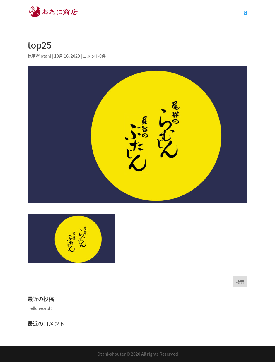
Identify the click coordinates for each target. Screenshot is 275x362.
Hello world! (40, 308)
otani (46, 56)
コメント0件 (94, 56)
